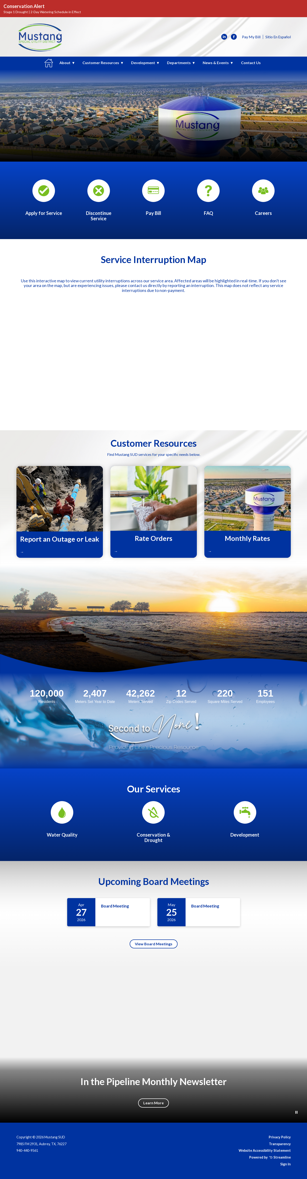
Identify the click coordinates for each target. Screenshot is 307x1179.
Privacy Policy (280, 1137)
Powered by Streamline (270, 1157)
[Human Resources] (263, 197)
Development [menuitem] (143, 62)
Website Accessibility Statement (265, 1150)
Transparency (280, 1144)
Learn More (153, 1103)
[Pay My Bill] (153, 197)
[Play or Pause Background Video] (296, 1112)
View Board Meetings (153, 944)
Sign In (285, 1164)
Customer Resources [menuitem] (100, 62)
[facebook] (234, 37)
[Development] (245, 819)
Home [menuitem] (48, 63)
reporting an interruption (191, 285)
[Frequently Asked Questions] (208, 197)
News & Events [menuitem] (216, 62)
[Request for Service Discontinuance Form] (98, 200)
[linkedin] (224, 37)
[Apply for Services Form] (43, 197)
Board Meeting (115, 906)
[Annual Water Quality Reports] (62, 819)
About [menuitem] (64, 62)
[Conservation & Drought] (153, 822)
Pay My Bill (251, 37)
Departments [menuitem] (179, 62)
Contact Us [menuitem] (251, 62)
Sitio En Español (278, 37)
